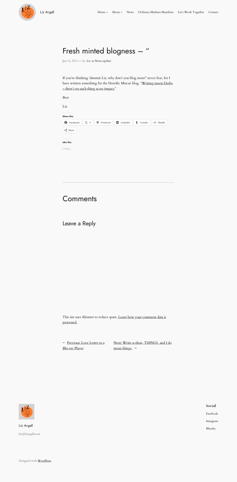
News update (103, 61)
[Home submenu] (107, 12)
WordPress (44, 461)
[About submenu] (121, 12)
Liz (89, 61)
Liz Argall (47, 12)
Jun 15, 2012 (70, 61)
